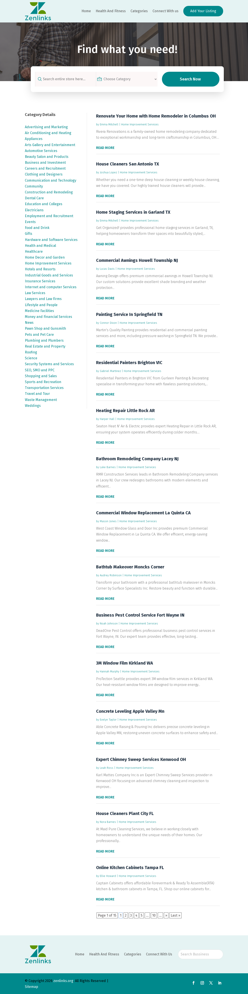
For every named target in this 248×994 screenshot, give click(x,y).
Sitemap (31, 987)
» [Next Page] (166, 915)
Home (86, 11)
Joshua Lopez (108, 172)
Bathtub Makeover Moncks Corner (130, 566)
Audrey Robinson (111, 575)
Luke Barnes (108, 467)
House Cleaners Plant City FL (125, 813)
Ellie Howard (108, 876)
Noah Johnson (109, 623)
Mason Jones (108, 521)
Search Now (190, 79)
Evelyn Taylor (108, 719)
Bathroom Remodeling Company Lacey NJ (137, 458)
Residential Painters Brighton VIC (129, 362)
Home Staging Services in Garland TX (133, 212)
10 (154, 915)
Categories (139, 11)
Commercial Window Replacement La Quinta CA (143, 512)
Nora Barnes (108, 822)
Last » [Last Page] (175, 915)
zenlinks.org (63, 981)
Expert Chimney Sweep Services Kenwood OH (141, 759)
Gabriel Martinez (110, 371)
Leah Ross (106, 767)
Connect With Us (159, 954)
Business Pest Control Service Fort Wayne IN (140, 615)
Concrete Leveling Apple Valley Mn (130, 711)
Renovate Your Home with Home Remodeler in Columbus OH (156, 116)
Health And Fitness (111, 11)
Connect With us (165, 11)
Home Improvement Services (140, 124)
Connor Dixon (108, 322)
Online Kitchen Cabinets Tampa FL (130, 867)
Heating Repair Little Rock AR (125, 410)
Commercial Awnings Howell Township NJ (137, 260)
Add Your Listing (203, 11)
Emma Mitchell (109, 124)
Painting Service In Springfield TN (129, 314)
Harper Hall (107, 419)
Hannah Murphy (109, 671)
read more (105, 148)
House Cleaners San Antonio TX (127, 164)
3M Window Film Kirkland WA (124, 663)
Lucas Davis (107, 268)
